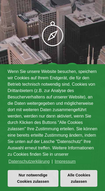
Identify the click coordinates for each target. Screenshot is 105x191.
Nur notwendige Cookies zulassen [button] (33, 178)
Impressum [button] (65, 161)
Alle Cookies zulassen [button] (78, 178)
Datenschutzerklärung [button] (29, 161)
